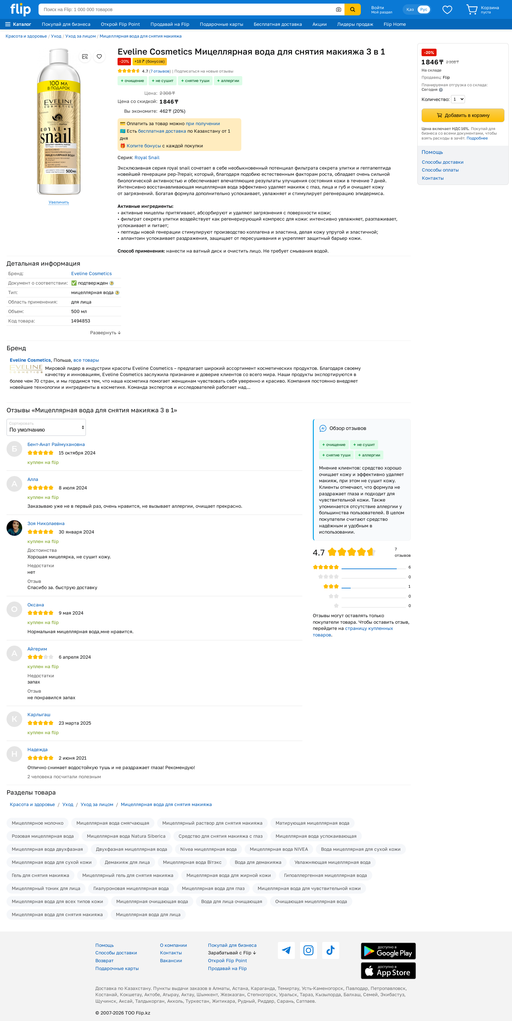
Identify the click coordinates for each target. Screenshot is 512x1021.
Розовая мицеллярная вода (43, 836)
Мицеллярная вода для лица (148, 914)
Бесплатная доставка (278, 24)
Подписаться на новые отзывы (203, 71)
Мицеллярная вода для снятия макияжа (141, 36)
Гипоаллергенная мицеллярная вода (325, 875)
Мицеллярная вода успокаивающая (316, 836)
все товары (86, 360)
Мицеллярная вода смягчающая (112, 823)
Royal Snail (147, 157)
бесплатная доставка (162, 131)
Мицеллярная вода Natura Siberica (126, 836)
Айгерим (37, 648)
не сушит (164, 80)
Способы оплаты (440, 170)
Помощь (104, 945)
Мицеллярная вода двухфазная (47, 849)
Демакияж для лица (127, 862)
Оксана (35, 604)
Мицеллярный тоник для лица (46, 888)
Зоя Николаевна (46, 523)
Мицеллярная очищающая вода (152, 901)
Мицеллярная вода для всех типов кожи (57, 901)
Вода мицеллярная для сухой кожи (361, 849)
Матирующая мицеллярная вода (312, 823)
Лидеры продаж (355, 24)
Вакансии (171, 960)
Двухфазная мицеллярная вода (131, 849)
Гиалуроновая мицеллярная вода (131, 888)
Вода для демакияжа (258, 862)
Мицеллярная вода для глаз (213, 888)
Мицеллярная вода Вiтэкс (192, 862)
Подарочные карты (221, 24)
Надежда (37, 749)
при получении (203, 123)
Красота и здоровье (26, 36)
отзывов (160, 71)
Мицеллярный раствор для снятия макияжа (212, 823)
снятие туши (197, 80)
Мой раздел (381, 12)
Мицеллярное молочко (37, 823)
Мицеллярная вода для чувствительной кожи (309, 888)
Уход (56, 36)
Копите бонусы (144, 145)
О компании (173, 945)
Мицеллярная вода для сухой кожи (52, 862)
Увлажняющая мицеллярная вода (333, 862)
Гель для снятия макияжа (40, 875)
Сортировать (21, 423)
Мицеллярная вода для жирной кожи (228, 875)
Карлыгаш (38, 714)
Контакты (433, 178)
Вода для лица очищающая (231, 901)
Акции (319, 24)
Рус (423, 9)
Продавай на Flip (170, 24)
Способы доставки (443, 162)
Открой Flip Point (120, 24)
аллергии (230, 80)
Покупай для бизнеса (66, 24)
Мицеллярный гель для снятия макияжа (127, 875)
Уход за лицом (80, 36)
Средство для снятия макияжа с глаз (221, 836)
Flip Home (395, 24)
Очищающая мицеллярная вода (311, 901)
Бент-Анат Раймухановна (56, 444)
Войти (377, 7)
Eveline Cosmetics (91, 273)
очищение (134, 80)
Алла (32, 479)
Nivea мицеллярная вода (208, 849)
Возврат (104, 960)
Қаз (410, 9)
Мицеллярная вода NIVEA (279, 849)
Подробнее (477, 138)
